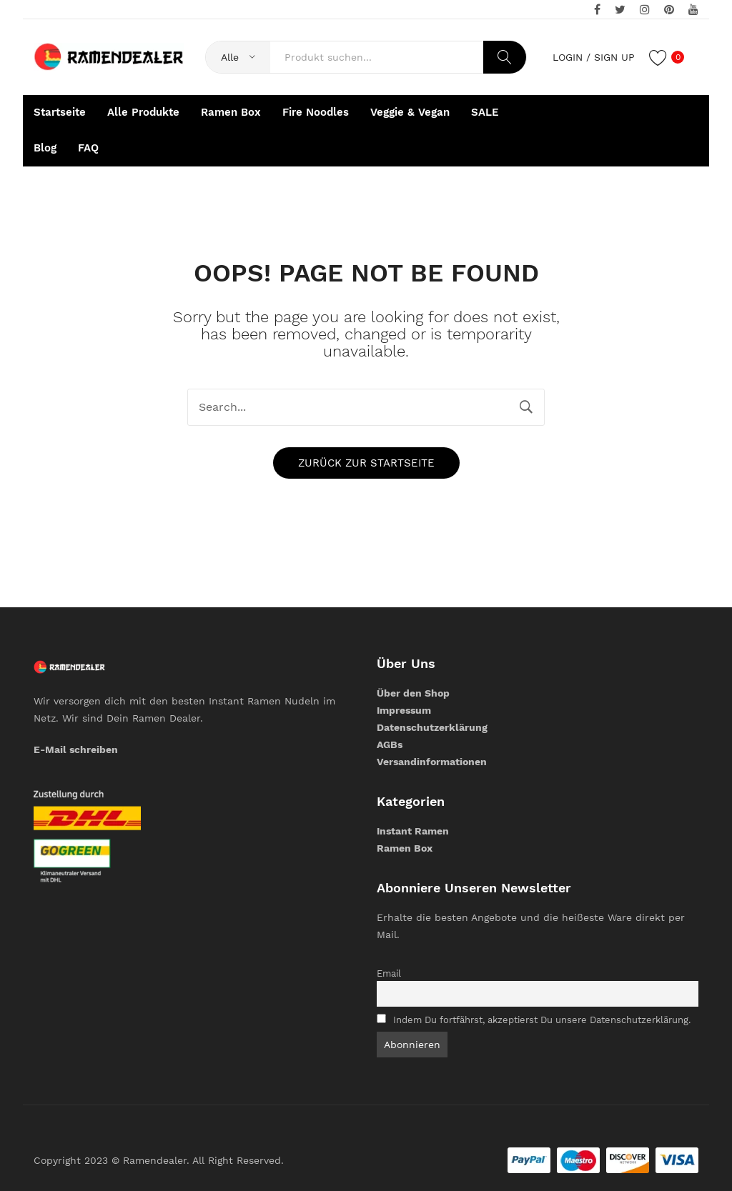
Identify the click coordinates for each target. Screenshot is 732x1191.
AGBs (389, 744)
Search (504, 57)
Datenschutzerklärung (432, 727)
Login (568, 57)
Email (389, 973)
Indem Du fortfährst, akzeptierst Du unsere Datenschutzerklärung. (542, 1020)
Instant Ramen (413, 831)
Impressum (404, 710)
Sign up (614, 57)
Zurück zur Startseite (366, 463)
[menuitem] (60, 113)
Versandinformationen (432, 761)
